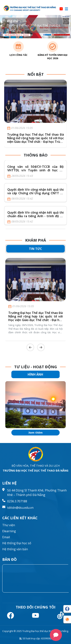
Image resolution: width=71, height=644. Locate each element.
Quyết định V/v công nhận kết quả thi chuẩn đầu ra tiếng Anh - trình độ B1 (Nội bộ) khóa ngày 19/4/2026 (35, 216)
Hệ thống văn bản (15, 549)
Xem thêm (35, 432)
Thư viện (8, 525)
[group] (35, 404)
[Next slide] (41, 347)
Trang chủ (10, 21)
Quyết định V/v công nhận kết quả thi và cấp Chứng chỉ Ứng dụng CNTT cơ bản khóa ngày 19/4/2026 (35, 193)
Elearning (9, 531)
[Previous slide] (30, 347)
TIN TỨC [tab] (35, 249)
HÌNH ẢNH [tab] (35, 374)
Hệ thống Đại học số (16, 543)
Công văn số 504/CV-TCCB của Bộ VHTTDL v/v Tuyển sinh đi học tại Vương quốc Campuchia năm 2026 (35, 170)
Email (6, 537)
